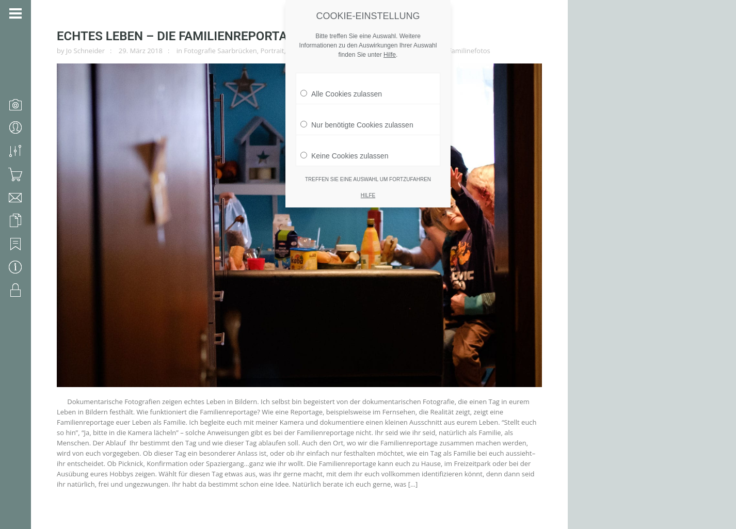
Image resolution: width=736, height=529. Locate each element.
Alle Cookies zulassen (341, 89)
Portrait (272, 50)
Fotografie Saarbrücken (220, 50)
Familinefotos (469, 50)
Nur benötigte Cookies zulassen (356, 120)
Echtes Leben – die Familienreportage (179, 36)
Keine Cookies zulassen (344, 151)
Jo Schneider (85, 50)
